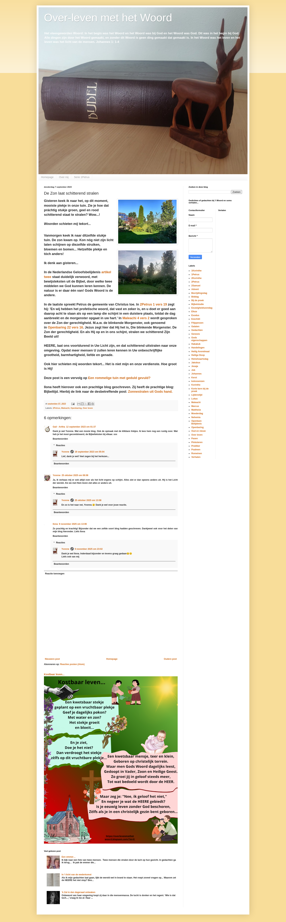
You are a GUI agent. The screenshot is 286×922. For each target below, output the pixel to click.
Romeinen (196, 453)
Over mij (64, 177)
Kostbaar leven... (54, 674)
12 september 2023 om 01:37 (81, 427)
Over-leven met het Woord (108, 17)
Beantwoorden (60, 439)
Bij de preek (197, 300)
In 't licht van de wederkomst (77, 874)
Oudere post (170, 659)
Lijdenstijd (196, 395)
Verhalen (195, 457)
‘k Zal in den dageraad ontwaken (78, 892)
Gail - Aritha (59, 427)
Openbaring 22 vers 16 (65, 327)
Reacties (60, 445)
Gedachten (197, 330)
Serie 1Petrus (82, 177)
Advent (195, 289)
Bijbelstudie (197, 304)
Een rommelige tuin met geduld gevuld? (119, 378)
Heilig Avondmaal (200, 351)
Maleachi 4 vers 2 (135, 318)
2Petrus (56, 408)
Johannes (196, 373)
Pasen (194, 438)
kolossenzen (197, 381)
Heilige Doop (198, 355)
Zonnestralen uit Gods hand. (150, 391)
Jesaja (194, 366)
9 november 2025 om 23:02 (89, 549)
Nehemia (195, 417)
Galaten (195, 326)
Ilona (55, 524)
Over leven (88, 408)
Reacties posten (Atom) (72, 664)
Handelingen (197, 347)
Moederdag (197, 413)
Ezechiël (195, 319)
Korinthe (195, 385)
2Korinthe (196, 278)
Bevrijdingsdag (199, 293)
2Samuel (195, 285)
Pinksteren (196, 442)
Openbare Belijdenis (196, 422)
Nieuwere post (52, 659)
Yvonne (65, 452)
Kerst (194, 377)
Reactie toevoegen (54, 573)
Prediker (195, 446)
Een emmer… (69, 857)
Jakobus (195, 362)
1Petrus (195, 274)
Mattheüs (196, 410)
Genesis (195, 334)
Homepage (47, 177)
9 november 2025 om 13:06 (73, 524)
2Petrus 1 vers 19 (153, 304)
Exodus (195, 315)
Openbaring (76, 408)
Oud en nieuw (198, 431)
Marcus (195, 406)
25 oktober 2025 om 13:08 (88, 500)
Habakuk (195, 344)
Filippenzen (197, 323)
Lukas (194, 398)
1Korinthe (196, 270)
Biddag (195, 296)
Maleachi (65, 408)
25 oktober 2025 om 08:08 (75, 475)
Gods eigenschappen (199, 338)
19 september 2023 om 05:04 (90, 452)
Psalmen (195, 449)
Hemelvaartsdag (199, 359)
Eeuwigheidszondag (201, 308)
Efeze (194, 311)
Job (193, 370)
